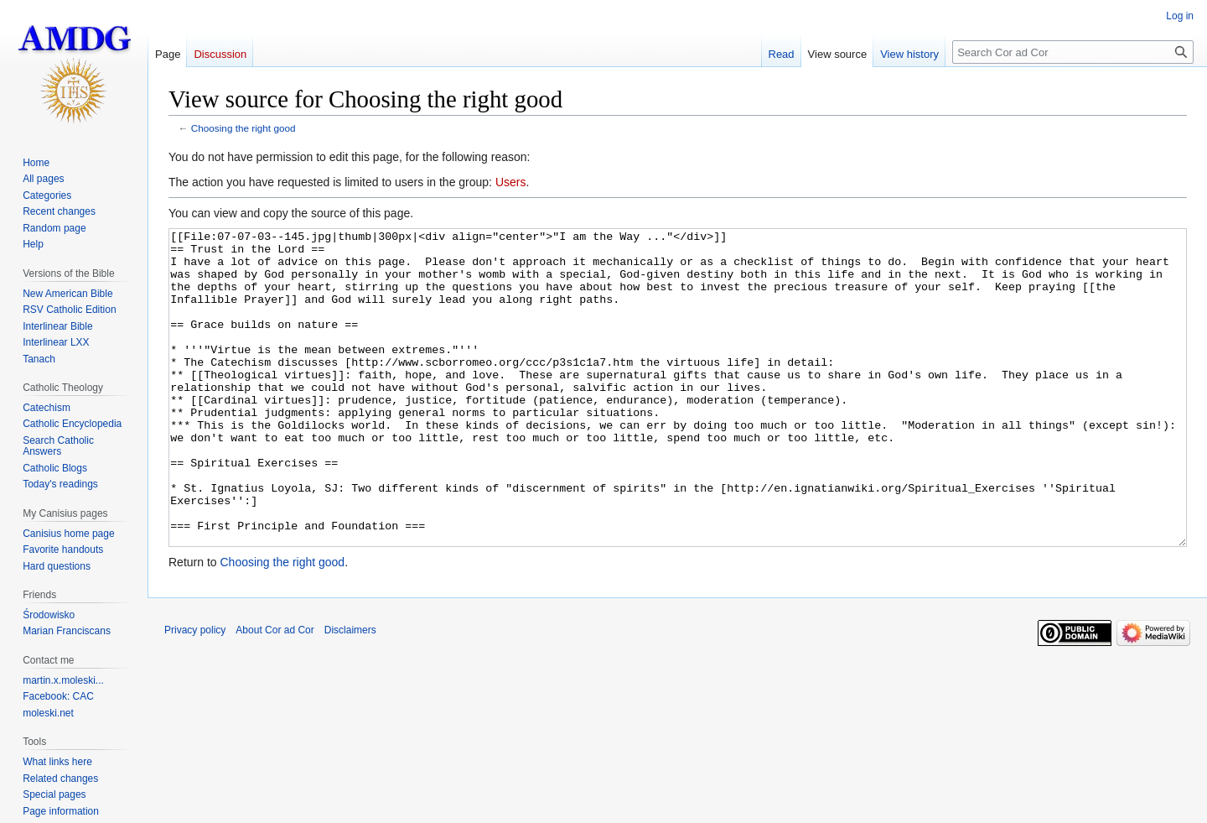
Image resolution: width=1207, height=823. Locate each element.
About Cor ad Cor (274, 693)
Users (510, 182)
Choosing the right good (243, 127)
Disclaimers (350, 693)
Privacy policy (194, 693)
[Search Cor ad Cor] (1073, 52)
